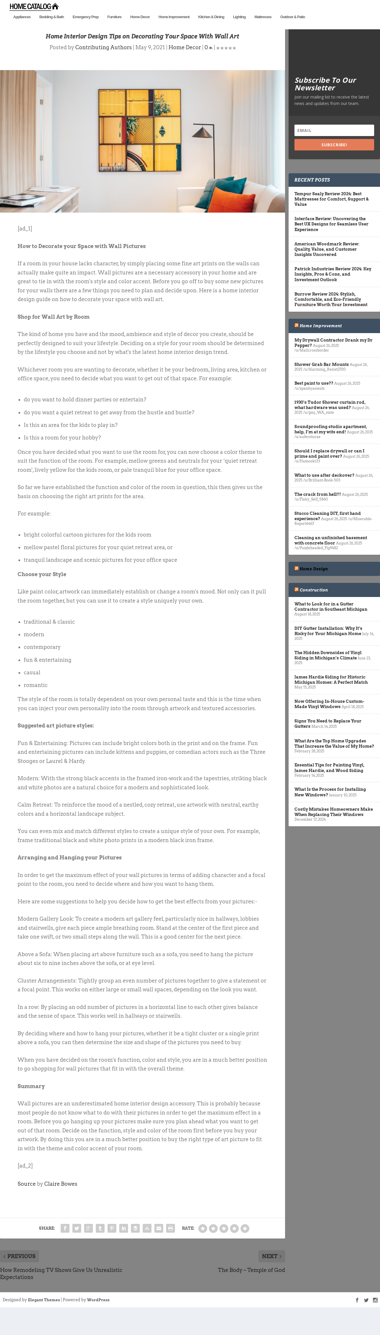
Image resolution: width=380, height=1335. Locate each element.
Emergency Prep (86, 25)
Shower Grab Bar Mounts (321, 387)
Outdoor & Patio (292, 25)
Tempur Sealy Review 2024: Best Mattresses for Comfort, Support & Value (331, 222)
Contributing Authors (103, 71)
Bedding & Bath (51, 25)
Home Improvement (174, 25)
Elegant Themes (44, 1323)
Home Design (314, 592)
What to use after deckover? (324, 498)
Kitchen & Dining (211, 25)
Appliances (21, 25)
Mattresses (262, 25)
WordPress (98, 1323)
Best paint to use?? (313, 406)
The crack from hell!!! (317, 517)
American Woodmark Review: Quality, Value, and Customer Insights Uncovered (326, 272)
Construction (314, 613)
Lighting (239, 25)
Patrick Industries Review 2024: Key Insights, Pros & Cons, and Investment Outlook (332, 297)
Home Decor (140, 25)
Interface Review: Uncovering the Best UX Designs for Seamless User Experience (331, 247)
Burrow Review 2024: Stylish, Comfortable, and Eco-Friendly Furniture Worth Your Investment (330, 322)
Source (27, 1207)
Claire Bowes (60, 1207)
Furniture (114, 25)
